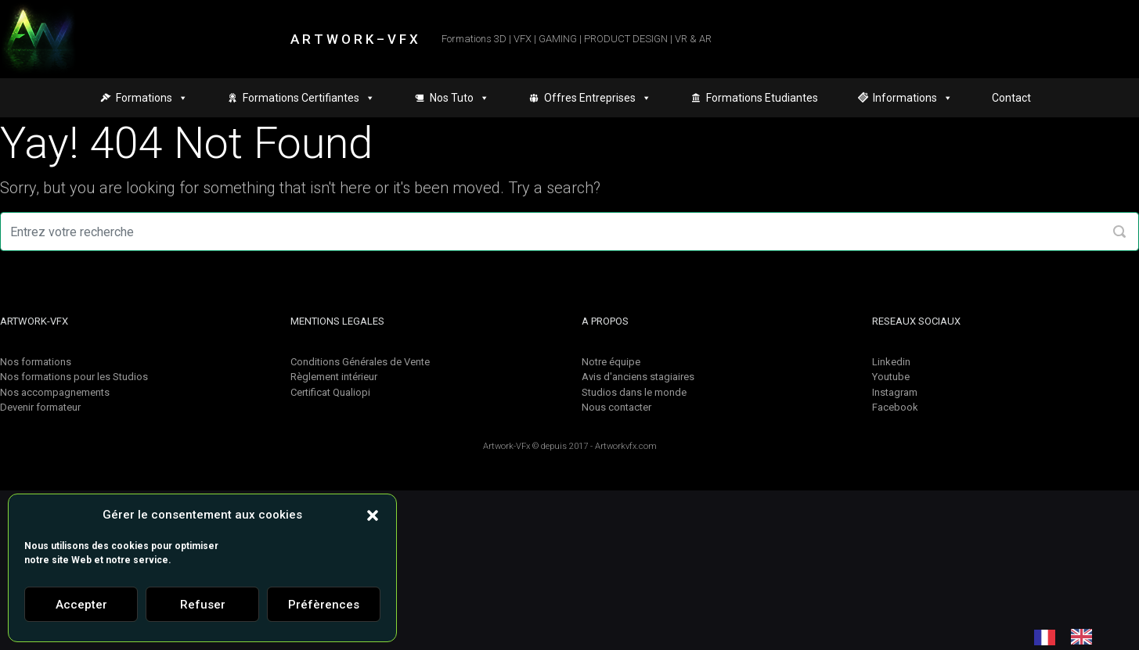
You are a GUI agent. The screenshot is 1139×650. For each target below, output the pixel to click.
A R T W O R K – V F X (354, 39)
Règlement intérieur (333, 376)
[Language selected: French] (1071, 636)
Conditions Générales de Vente (360, 362)
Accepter (81, 605)
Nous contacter (616, 407)
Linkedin (891, 362)
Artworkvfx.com (626, 446)
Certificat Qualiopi (330, 392)
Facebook (895, 407)
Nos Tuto (459, 97)
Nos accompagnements (55, 392)
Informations (913, 97)
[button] (372, 515)
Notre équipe (611, 362)
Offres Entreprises (597, 97)
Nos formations (35, 362)
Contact (1011, 98)
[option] (1085, 637)
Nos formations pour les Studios (74, 376)
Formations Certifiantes (309, 97)
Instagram (894, 392)
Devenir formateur (40, 407)
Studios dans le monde (634, 392)
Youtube (891, 376)
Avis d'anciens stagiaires (638, 376)
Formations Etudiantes (762, 98)
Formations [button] (152, 97)
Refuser (202, 605)
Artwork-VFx (506, 446)
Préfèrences (323, 605)
